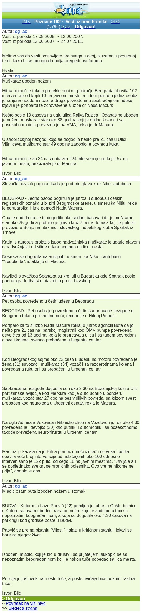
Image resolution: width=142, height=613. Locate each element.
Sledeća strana (22, 608)
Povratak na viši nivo (26, 603)
